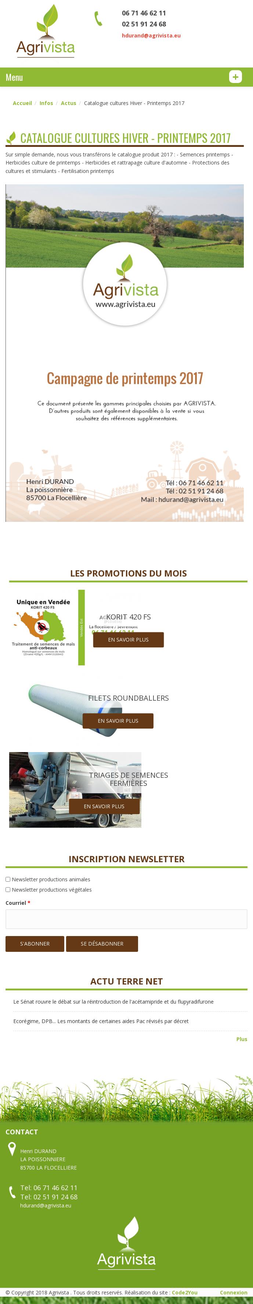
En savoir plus (128, 639)
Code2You (185, 1292)
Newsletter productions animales (51, 879)
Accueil (22, 103)
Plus (241, 1039)
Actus (68, 103)
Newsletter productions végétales (52, 889)
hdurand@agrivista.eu (151, 35)
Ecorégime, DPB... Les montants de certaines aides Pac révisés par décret (101, 1021)
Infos (46, 103)
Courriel (18, 902)
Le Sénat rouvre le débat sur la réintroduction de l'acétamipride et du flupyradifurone (113, 1001)
